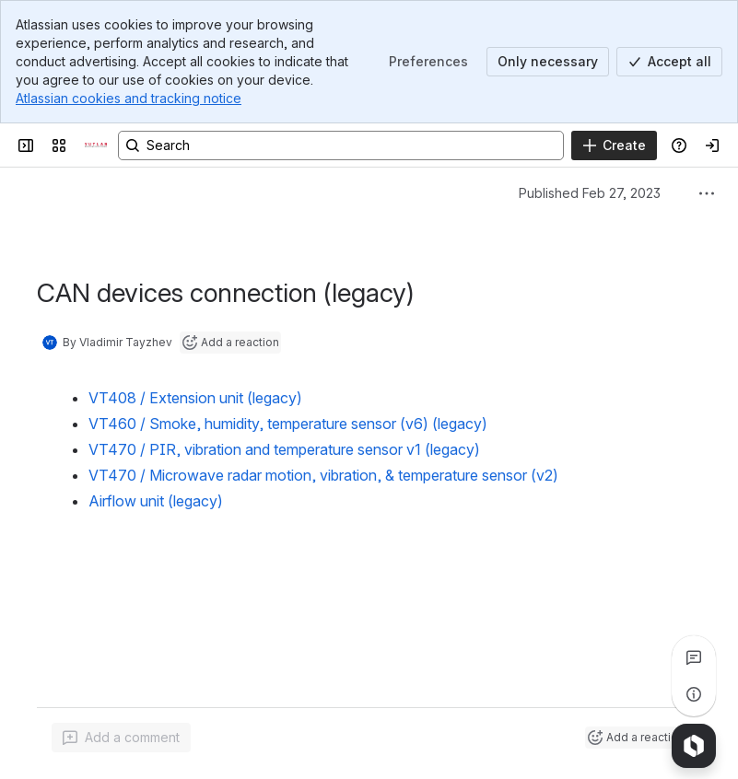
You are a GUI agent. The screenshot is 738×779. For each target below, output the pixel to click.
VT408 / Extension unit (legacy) (195, 398)
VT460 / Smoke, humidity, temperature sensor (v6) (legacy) (287, 423)
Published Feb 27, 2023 (590, 193)
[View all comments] (694, 657)
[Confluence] (96, 145)
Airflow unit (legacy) (155, 501)
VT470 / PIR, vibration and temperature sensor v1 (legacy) (284, 449)
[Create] (614, 145)
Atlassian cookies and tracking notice (128, 98)
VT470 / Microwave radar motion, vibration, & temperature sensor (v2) (323, 475)
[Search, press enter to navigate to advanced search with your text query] (341, 145)
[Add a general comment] (121, 737)
